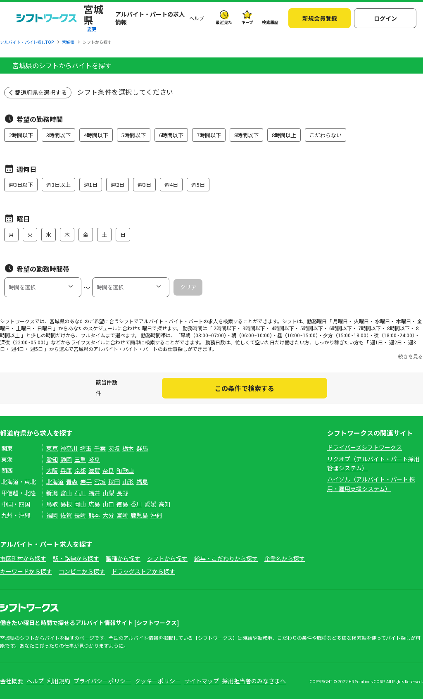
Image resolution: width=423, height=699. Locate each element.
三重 (80, 459)
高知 (164, 504)
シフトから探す (167, 558)
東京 (52, 448)
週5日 (198, 184)
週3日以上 (58, 184)
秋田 (114, 481)
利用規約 (58, 681)
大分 (108, 515)
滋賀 (94, 470)
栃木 (128, 448)
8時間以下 (246, 135)
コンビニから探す (82, 571)
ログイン (385, 18)
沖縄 (156, 515)
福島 (142, 481)
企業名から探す (284, 558)
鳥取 (52, 504)
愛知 (52, 459)
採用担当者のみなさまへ (254, 681)
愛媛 (150, 504)
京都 (80, 470)
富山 (66, 493)
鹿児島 (139, 515)
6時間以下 (171, 135)
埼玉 (86, 448)
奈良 (108, 470)
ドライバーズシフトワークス (364, 447)
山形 (128, 481)
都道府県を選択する (41, 92)
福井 (94, 493)
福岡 (52, 515)
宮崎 (122, 515)
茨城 (114, 448)
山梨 (108, 493)
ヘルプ (196, 17)
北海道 (55, 481)
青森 (72, 481)
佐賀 (66, 515)
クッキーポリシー (158, 681)
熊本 (94, 515)
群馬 (142, 448)
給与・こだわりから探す (226, 558)
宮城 (100, 481)
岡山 (80, 504)
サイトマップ (201, 681)
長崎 (80, 515)
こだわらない (325, 135)
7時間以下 (209, 135)
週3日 (144, 184)
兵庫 (66, 470)
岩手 (86, 481)
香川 (136, 504)
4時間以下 (96, 135)
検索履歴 (270, 22)
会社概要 (11, 681)
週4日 (171, 184)
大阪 (52, 470)
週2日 (117, 184)
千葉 (100, 448)
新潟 (52, 493)
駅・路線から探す (76, 558)
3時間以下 (58, 135)
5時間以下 (133, 135)
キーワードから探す (26, 571)
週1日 (90, 184)
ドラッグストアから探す (143, 571)
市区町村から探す (23, 558)
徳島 (122, 504)
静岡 (66, 459)
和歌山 (125, 470)
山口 (108, 504)
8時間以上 (284, 135)
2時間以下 (21, 135)
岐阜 (94, 459)
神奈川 (69, 448)
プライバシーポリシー (102, 681)
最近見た (224, 22)
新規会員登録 (319, 18)
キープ (247, 22)
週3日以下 (21, 184)
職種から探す (123, 558)
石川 (80, 493)
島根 (66, 504)
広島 (94, 504)
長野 (122, 493)
